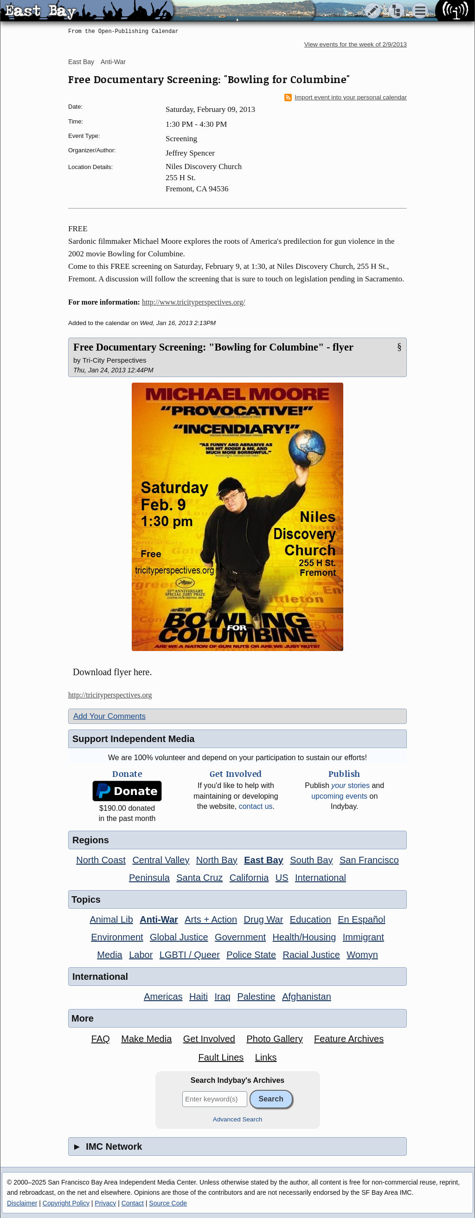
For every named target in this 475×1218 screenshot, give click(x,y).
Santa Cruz (199, 878)
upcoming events (339, 796)
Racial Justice (311, 955)
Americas (163, 996)
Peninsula (149, 878)
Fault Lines (221, 1057)
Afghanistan (306, 996)
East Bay (81, 61)
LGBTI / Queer (190, 955)
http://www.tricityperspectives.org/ (193, 302)
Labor (141, 955)
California (249, 878)
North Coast (101, 860)
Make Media (146, 1039)
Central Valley (160, 860)
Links (266, 1057)
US (282, 878)
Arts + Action (211, 919)
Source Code (168, 1203)
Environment (117, 937)
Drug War (263, 919)
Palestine (256, 996)
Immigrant (363, 937)
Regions (90, 840)
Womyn (362, 955)
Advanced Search (238, 1119)
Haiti (198, 996)
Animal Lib (111, 919)
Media (109, 955)
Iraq (222, 996)
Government (240, 937)
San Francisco (369, 860)
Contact (133, 1203)
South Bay (311, 860)
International (320, 878)
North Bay (217, 860)
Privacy (105, 1203)
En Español (361, 919)
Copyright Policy (66, 1203)
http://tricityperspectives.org (110, 695)
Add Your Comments (109, 716)
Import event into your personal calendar (345, 97)
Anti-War (113, 61)
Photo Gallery (274, 1039)
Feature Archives (349, 1039)
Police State (251, 955)
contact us (256, 806)
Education (310, 919)
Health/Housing (304, 937)
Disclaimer (22, 1203)
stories (350, 785)
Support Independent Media (133, 739)
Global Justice (179, 937)
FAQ (100, 1039)
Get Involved (209, 1039)
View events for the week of (355, 44)
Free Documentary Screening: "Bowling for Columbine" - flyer (213, 347)
